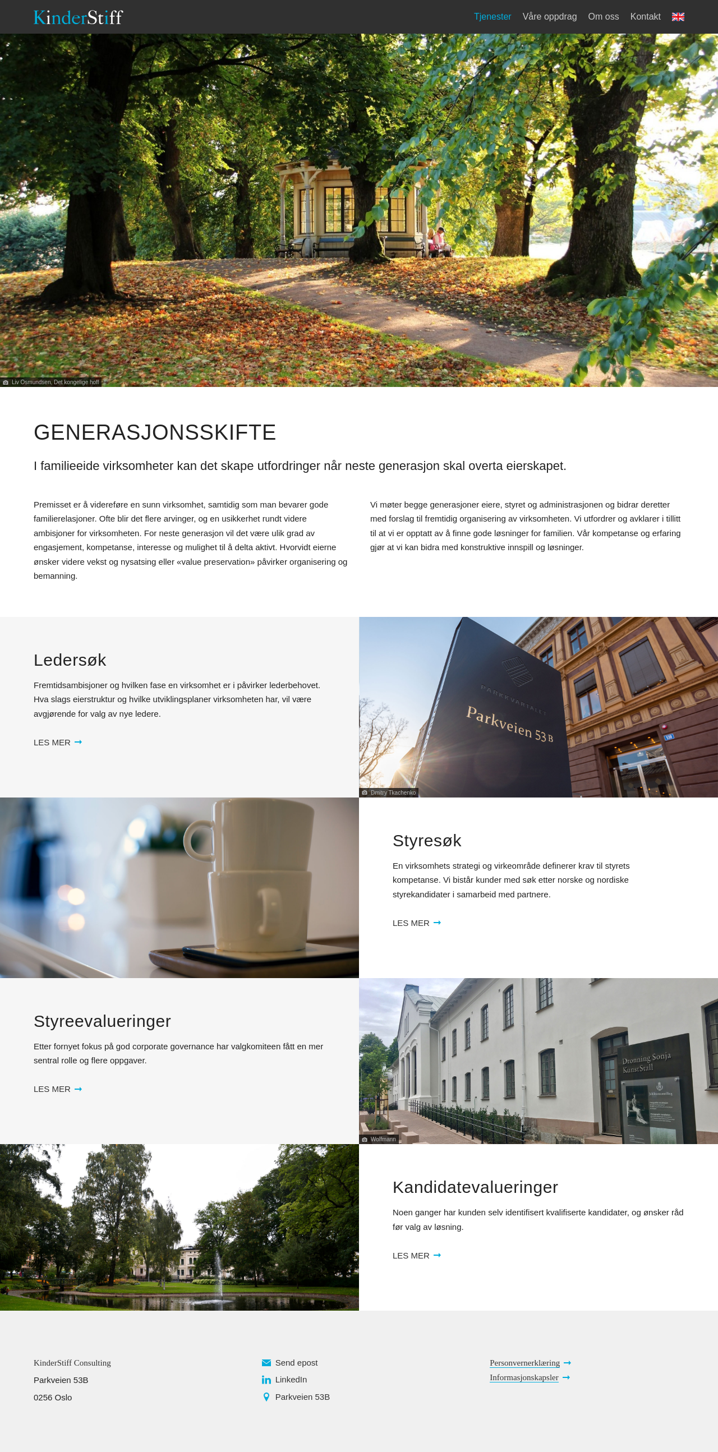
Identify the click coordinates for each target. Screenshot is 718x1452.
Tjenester (493, 16)
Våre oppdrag (550, 16)
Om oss (603, 16)
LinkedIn (291, 1379)
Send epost (296, 1362)
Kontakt (645, 16)
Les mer (52, 742)
